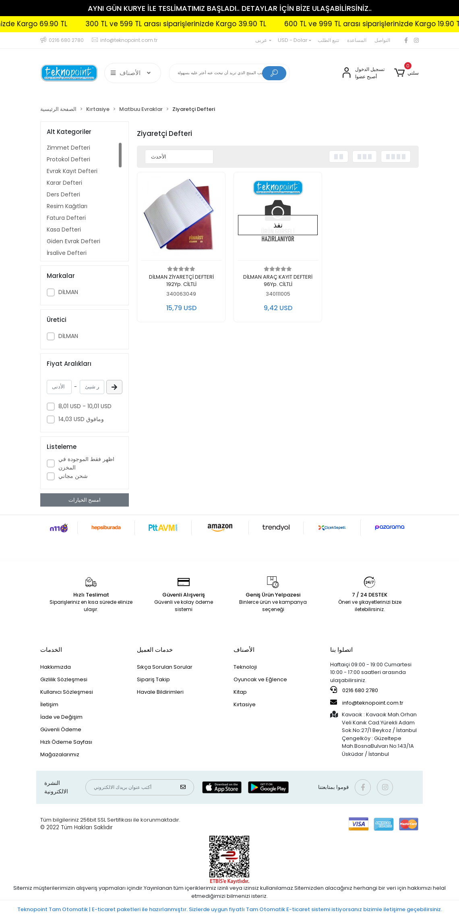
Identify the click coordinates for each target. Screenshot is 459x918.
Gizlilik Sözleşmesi (63, 679)
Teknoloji (245, 667)
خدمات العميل (155, 649)
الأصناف (244, 649)
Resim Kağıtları (67, 206)
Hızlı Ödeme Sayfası (66, 742)
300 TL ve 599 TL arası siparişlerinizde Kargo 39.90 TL (198, 24)
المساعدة (356, 40)
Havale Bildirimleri (160, 692)
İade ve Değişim (61, 717)
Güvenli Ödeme (60, 729)
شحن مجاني (73, 476)
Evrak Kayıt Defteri (72, 171)
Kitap (240, 692)
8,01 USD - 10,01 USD (85, 406)
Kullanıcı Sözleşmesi (66, 692)
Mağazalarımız (59, 754)
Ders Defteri (63, 194)
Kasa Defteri (64, 229)
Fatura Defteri (66, 218)
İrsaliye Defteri (67, 253)
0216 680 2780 (354, 690)
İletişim (49, 704)
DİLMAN (68, 292)
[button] (406, 73)
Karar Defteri (64, 183)
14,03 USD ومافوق (81, 419)
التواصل (382, 40)
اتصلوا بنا (341, 649)
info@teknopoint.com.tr (366, 703)
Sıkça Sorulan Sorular (164, 667)
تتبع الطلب (328, 40)
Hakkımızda (55, 667)
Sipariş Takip (153, 679)
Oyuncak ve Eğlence (260, 679)
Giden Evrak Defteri (73, 241)
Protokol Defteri (68, 159)
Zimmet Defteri (68, 148)
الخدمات (51, 649)
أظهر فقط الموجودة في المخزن (86, 463)
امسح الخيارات (84, 500)
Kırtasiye (245, 704)
